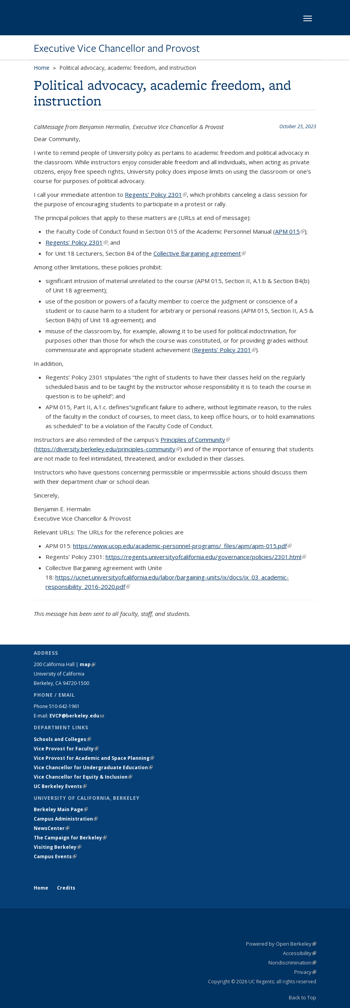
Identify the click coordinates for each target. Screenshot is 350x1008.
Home (41, 67)
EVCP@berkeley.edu (76, 715)
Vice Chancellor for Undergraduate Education (93, 767)
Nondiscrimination (292, 962)
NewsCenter (51, 828)
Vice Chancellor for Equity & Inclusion (83, 777)
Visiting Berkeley (57, 847)
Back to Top (302, 997)
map (87, 664)
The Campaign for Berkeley (70, 837)
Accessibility (299, 953)
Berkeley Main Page (61, 809)
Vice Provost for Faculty (66, 748)
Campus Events (55, 856)
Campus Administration (66, 818)
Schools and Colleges (62, 739)
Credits (66, 887)
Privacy (305, 971)
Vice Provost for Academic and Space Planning (94, 758)
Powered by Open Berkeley (281, 943)
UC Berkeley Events (60, 786)
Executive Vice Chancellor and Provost (117, 48)
